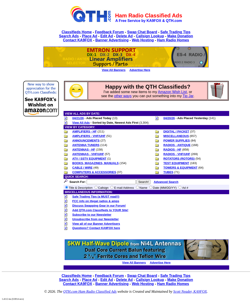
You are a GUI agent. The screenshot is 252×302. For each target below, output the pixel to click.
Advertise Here (139, 70)
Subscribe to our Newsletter (92, 214)
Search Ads (69, 36)
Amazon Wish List (172, 92)
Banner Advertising (111, 40)
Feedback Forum (109, 32)
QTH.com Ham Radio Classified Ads (90, 291)
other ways (122, 96)
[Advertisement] (41, 188)
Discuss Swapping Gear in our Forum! (99, 205)
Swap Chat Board (142, 32)
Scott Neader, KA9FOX (190, 291)
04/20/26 (169, 118)
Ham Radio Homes (173, 40)
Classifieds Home (77, 32)
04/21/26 (78, 118)
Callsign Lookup (150, 36)
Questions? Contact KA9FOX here (96, 228)
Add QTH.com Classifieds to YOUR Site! (100, 210)
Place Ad (89, 36)
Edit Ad (106, 36)
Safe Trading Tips (175, 32)
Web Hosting (143, 40)
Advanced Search (166, 182)
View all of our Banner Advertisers (96, 223)
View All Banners (114, 70)
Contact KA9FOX (77, 40)
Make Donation (180, 36)
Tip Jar (188, 96)
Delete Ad (124, 36)
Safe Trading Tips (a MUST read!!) (95, 196)
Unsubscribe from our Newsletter (95, 219)
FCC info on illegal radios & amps (95, 201)
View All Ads (81, 122)
